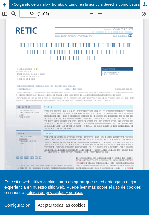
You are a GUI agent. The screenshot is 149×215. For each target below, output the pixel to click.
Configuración (17, 205)
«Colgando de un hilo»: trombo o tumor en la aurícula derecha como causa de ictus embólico (80, 4)
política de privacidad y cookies (54, 192)
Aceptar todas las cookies (61, 205)
